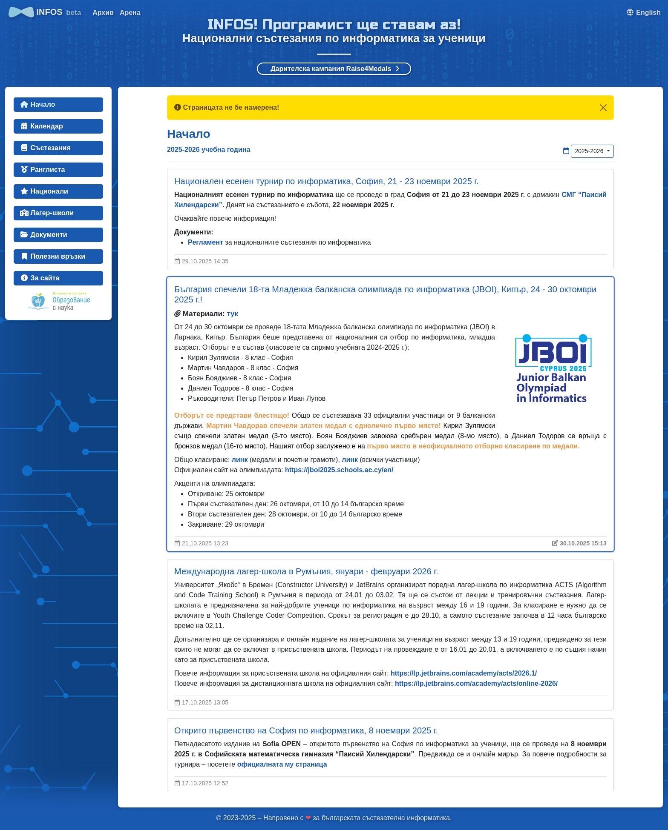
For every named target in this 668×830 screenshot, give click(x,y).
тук (232, 314)
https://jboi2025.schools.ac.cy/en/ (339, 469)
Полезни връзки (52, 256)
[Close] (603, 108)
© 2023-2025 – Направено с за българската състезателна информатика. (334, 817)
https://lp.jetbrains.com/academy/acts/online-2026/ (476, 683)
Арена (130, 12)
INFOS (45, 12)
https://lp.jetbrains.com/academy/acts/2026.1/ (464, 673)
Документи (43, 234)
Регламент (205, 242)
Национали (44, 191)
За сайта (39, 278)
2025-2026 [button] (590, 151)
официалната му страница (282, 764)
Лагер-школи (47, 213)
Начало (37, 104)
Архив (103, 12)
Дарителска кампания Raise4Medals (335, 68)
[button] (643, 12)
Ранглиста (42, 169)
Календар (41, 126)
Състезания (45, 147)
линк (240, 459)
